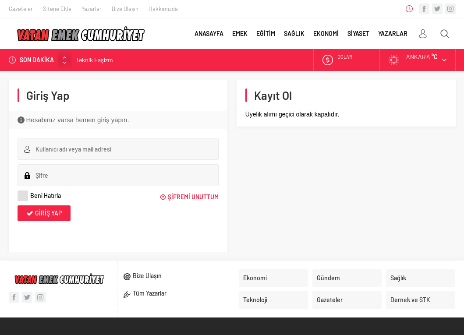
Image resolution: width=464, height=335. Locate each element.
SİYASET (358, 33)
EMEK (240, 33)
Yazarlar (91, 8)
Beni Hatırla (39, 195)
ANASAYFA (209, 33)
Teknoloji (255, 299)
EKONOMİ (326, 33)
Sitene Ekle (57, 8)
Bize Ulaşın (125, 8)
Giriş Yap (48, 213)
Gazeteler (21, 8)
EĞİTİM (265, 33)
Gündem (328, 278)
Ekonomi (255, 278)
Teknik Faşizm (94, 59)
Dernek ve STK (410, 299)
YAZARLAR (392, 33)
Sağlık (398, 278)
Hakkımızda (163, 8)
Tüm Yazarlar (149, 293)
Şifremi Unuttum (193, 197)
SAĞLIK (294, 33)
